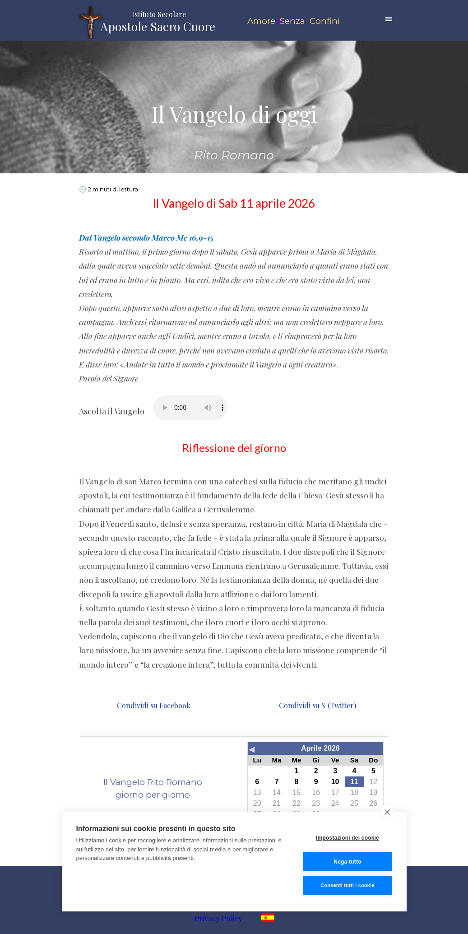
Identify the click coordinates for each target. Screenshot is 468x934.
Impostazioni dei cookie (347, 838)
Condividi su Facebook (152, 705)
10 (335, 781)
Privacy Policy (218, 918)
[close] (387, 811)
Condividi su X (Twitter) (316, 705)
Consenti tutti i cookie (347, 885)
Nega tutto (347, 862)
